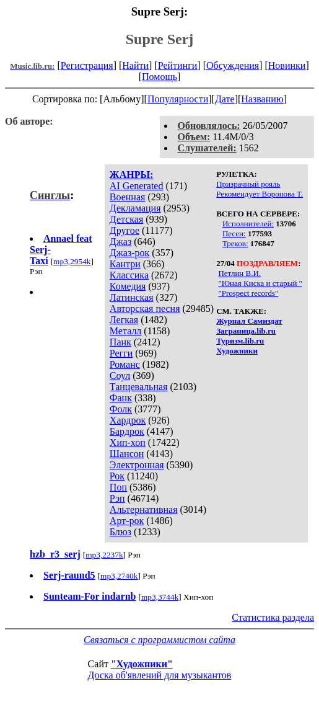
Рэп (117, 498)
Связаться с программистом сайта (159, 639)
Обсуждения (232, 65)
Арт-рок (127, 520)
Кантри (125, 264)
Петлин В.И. (239, 273)
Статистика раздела (273, 617)
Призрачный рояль (248, 184)
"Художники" (142, 664)
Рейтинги (178, 65)
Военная (128, 197)
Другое (124, 230)
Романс (125, 364)
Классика (129, 275)
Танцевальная (139, 386)
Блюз (120, 531)
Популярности (177, 99)
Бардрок (127, 431)
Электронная (137, 465)
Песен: (234, 233)
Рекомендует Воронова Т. (259, 193)
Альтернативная (144, 509)
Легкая (124, 319)
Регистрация (87, 65)
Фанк (121, 398)
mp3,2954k (71, 261)
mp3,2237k (104, 554)
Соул (120, 375)
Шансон (127, 453)
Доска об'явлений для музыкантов (160, 675)
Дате (225, 99)
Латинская (132, 297)
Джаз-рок (130, 252)
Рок (117, 476)
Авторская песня (145, 308)
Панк (120, 342)
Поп (118, 487)
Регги (121, 353)
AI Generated (137, 185)
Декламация (135, 208)
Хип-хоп (128, 442)
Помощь (159, 76)
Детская (127, 219)
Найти (135, 65)
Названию (262, 99)
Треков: (235, 243)
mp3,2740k (119, 575)
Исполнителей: (248, 223)
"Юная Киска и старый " (260, 283)
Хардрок (128, 420)
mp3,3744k (159, 597)
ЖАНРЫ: (132, 174)
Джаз (120, 241)
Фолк (121, 409)
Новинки (287, 65)
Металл (126, 331)
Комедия (128, 286)
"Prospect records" (248, 293)
